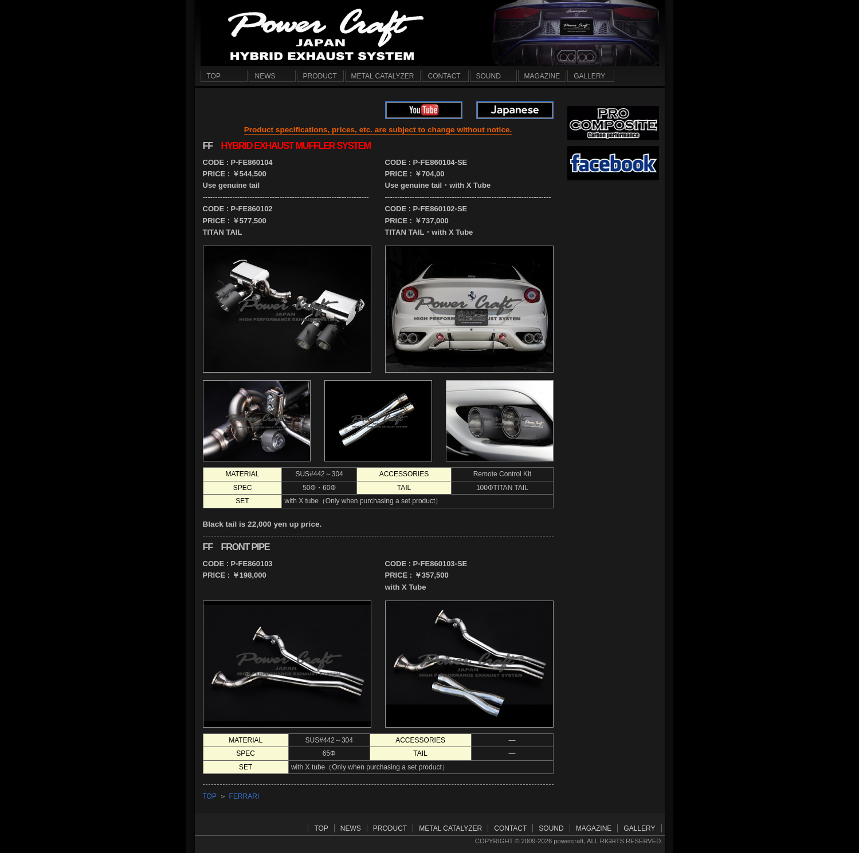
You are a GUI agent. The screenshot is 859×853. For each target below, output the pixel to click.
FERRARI (244, 796)
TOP (210, 796)
